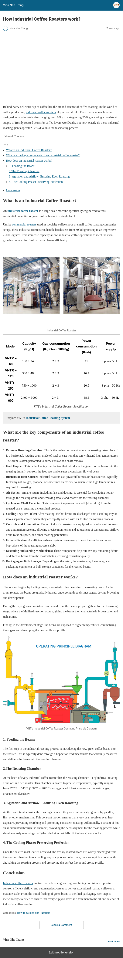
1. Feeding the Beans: (22, 166)
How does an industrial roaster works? (29, 160)
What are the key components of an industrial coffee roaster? (43, 155)
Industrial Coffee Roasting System (48, 417)
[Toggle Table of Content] (6, 144)
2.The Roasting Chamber (24, 171)
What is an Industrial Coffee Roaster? (29, 150)
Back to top (114, 941)
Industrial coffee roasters (18, 883)
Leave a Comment (61, 924)
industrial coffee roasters (41, 112)
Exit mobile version (61, 952)
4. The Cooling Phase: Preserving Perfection (36, 181)
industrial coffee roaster (23, 210)
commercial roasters (24, 224)
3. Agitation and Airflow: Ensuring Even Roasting (39, 176)
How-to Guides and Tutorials (33, 912)
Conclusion (13, 190)
